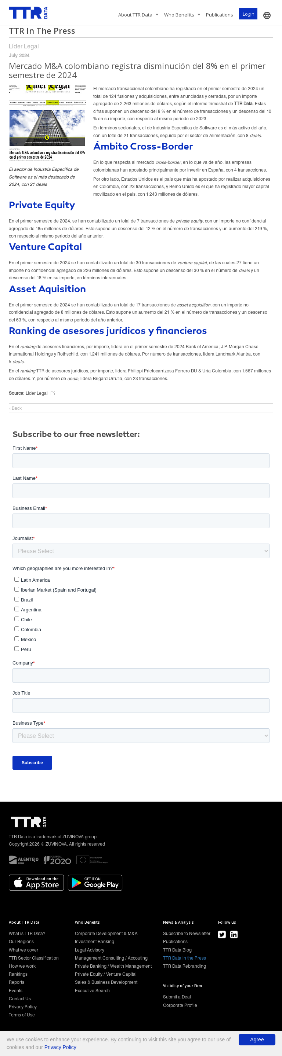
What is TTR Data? (27, 933)
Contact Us (20, 998)
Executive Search (92, 990)
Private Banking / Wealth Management (113, 966)
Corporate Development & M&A (106, 933)
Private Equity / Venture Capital (106, 974)
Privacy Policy (23, 1006)
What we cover (23, 950)
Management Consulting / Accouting (111, 958)
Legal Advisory (89, 950)
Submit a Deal (177, 997)
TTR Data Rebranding (184, 966)
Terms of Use (22, 1015)
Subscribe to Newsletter (186, 933)
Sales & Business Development (106, 982)
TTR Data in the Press (184, 958)
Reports (16, 982)
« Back (15, 408)
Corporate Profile (180, 1005)
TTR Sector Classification (34, 958)
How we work (22, 966)
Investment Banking (94, 941)
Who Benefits (182, 14)
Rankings (18, 974)
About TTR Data (138, 14)
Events (15, 990)
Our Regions (21, 941)
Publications (219, 14)
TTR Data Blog (177, 950)
